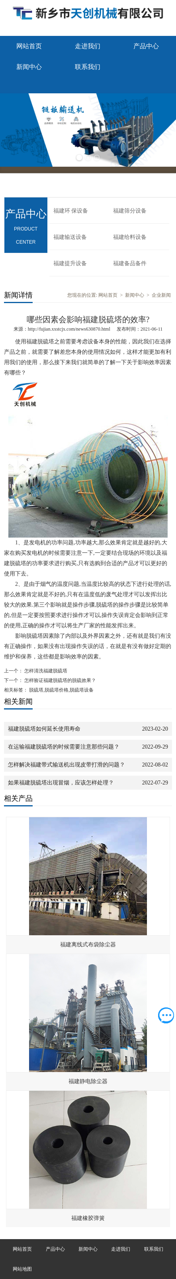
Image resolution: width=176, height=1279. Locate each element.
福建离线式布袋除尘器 (88, 945)
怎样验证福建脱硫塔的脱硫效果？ (59, 680)
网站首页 (29, 46)
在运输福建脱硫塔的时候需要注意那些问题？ (63, 747)
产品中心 (146, 46)
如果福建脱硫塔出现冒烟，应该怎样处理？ (61, 783)
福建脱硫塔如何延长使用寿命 (44, 729)
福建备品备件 (130, 263)
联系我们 (87, 66)
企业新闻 (161, 295)
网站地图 (22, 1269)
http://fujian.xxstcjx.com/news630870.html (69, 329)
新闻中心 (29, 66)
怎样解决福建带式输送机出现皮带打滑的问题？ (66, 765)
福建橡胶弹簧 (88, 1218)
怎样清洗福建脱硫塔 (45, 671)
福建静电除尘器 (88, 1081)
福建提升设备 (70, 263)
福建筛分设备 (130, 211)
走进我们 (87, 46)
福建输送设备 (70, 237)
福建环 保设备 (70, 211)
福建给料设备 (130, 237)
